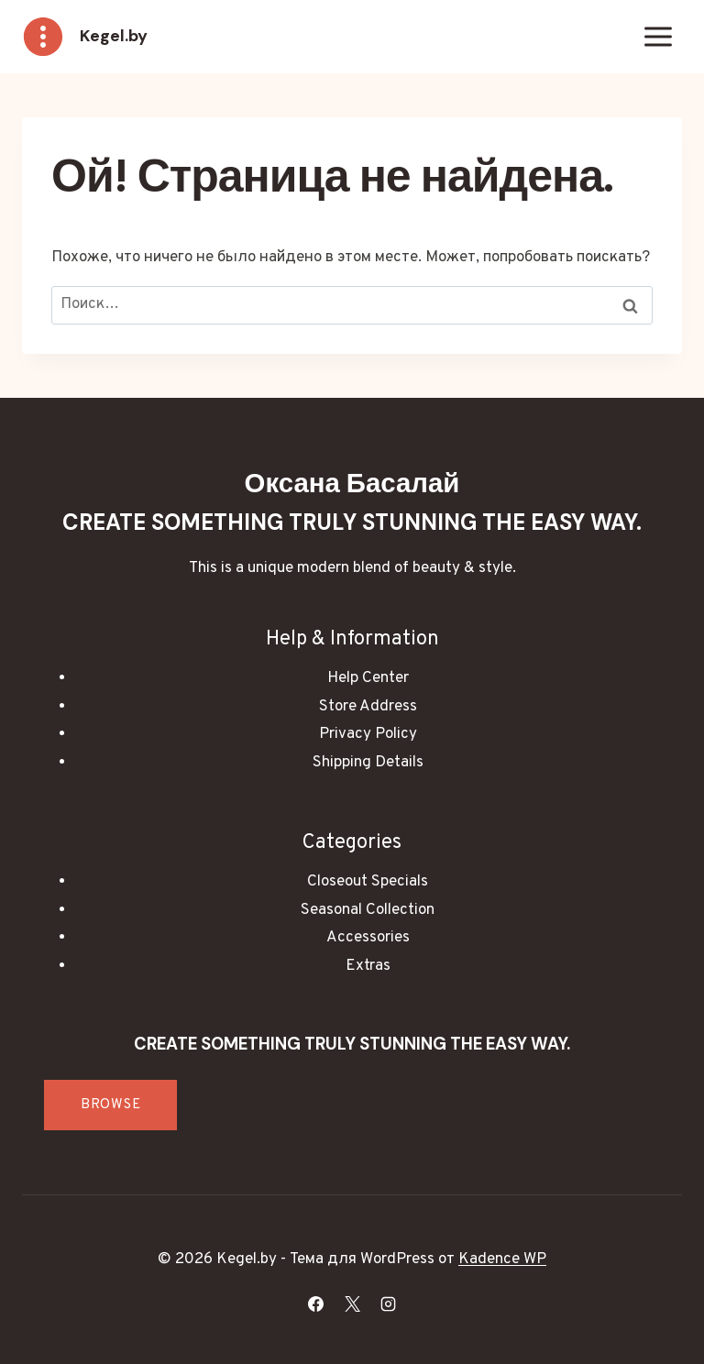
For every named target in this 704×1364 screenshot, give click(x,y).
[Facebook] (316, 1303)
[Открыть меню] (657, 36)
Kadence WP (502, 1259)
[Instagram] (387, 1303)
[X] (352, 1303)
